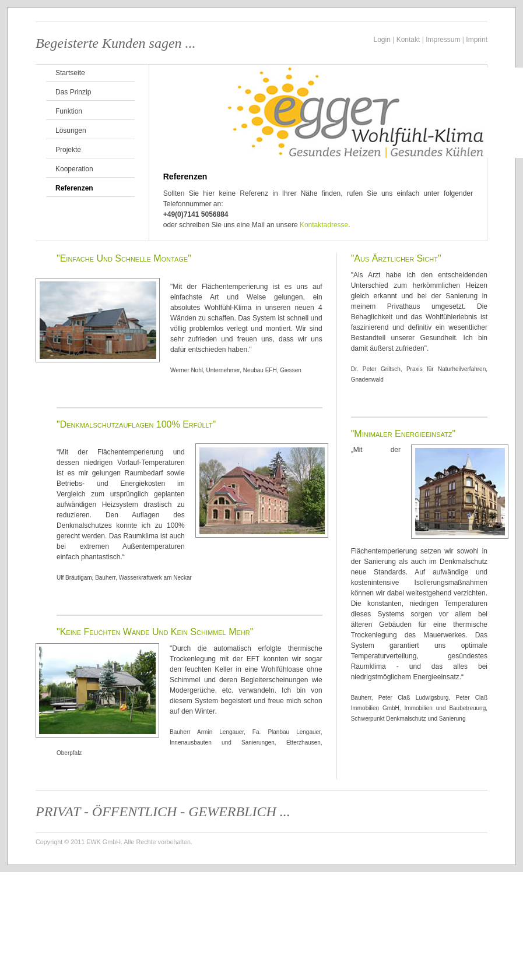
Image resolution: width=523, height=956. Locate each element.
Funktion (68, 111)
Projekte (68, 150)
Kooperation (74, 169)
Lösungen (70, 130)
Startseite (70, 73)
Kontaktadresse (324, 225)
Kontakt (408, 40)
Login (382, 40)
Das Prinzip (73, 92)
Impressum (443, 40)
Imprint (476, 40)
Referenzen (74, 188)
